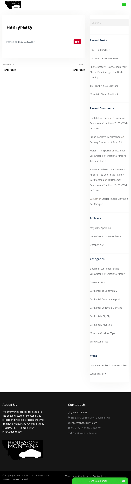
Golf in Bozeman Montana (104, 58)
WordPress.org (98, 373)
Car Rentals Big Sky (100, 316)
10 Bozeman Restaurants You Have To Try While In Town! (109, 123)
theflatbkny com (98, 118)
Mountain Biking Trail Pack (104, 94)
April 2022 (106, 227)
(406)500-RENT (79, 412)
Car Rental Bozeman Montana (106, 307)
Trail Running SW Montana (104, 85)
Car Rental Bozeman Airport (105, 299)
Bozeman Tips (97, 282)
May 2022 (95, 227)
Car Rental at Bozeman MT (104, 290)
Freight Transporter (100, 150)
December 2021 (98, 236)
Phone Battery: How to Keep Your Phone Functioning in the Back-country (108, 72)
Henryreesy (19, 27)
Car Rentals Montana (101, 324)
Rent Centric (21, 479)
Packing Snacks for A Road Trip (106, 142)
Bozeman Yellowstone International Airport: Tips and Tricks (108, 156)
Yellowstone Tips (99, 341)
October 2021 (97, 244)
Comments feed (119, 365)
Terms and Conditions (78, 476)
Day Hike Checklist (100, 49)
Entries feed (103, 365)
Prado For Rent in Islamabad (105, 136)
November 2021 (116, 236)
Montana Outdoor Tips (102, 333)
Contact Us (99, 476)
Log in (93, 365)
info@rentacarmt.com (84, 422)
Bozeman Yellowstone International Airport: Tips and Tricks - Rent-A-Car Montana (109, 174)
